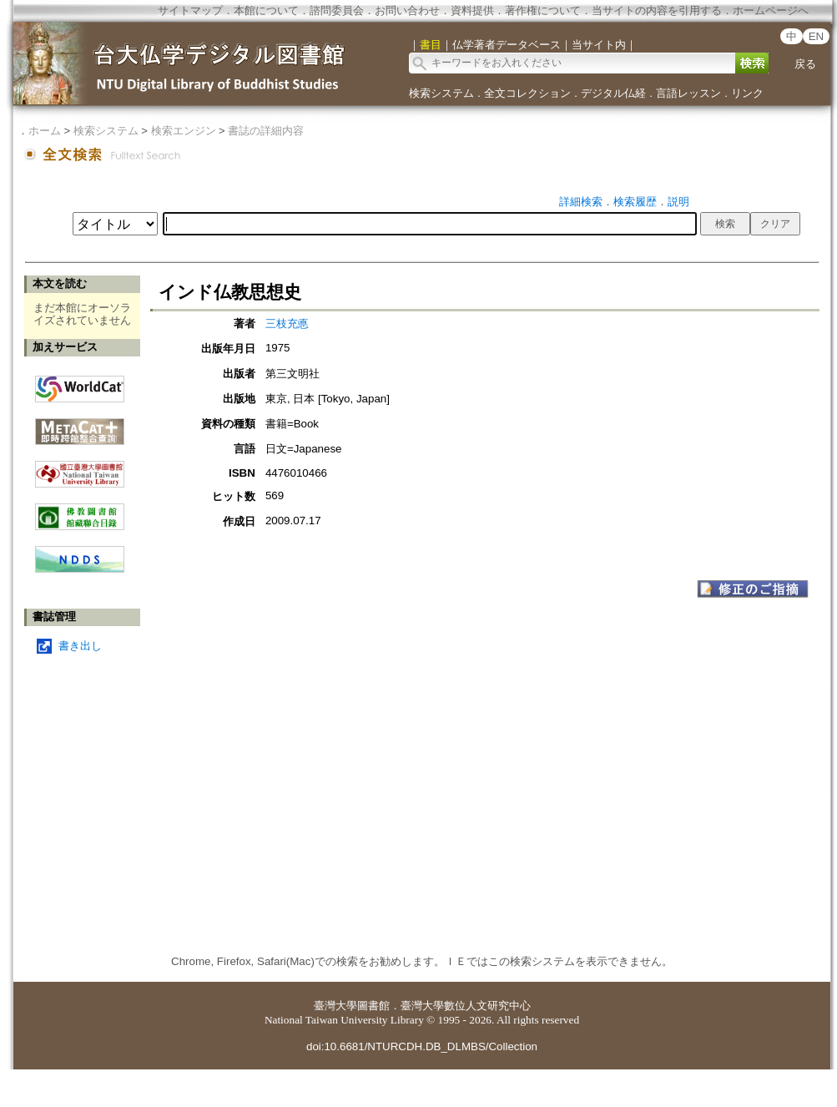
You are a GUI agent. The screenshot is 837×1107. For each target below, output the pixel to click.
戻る (805, 64)
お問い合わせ (407, 10)
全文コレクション (527, 93)
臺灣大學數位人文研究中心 (466, 1005)
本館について (266, 10)
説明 (678, 201)
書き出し (80, 645)
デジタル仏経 (613, 93)
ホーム (44, 130)
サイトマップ (190, 10)
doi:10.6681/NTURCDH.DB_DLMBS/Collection (421, 1046)
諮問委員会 (337, 10)
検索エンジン (183, 130)
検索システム (441, 93)
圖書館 (373, 1005)
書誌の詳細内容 (266, 130)
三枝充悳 (287, 323)
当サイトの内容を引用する (657, 10)
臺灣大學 (335, 1005)
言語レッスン (688, 93)
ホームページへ (771, 10)
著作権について (543, 10)
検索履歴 (635, 201)
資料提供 (472, 10)
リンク (747, 93)
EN (816, 36)
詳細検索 (581, 201)
